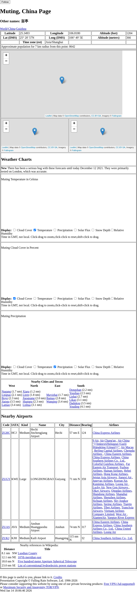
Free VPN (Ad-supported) (119, 583)
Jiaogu (5, 401)
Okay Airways (101, 490)
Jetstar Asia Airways (105, 477)
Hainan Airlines (113, 470)
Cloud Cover (24, 230)
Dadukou (74, 403)
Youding (74, 406)
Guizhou (21, 28)
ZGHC (6, 432)
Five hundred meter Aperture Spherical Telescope (47, 561)
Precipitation (65, 230)
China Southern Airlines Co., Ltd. (111, 459)
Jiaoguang (29, 398)
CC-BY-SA (96, 116)
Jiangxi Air (125, 477)
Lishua (27, 404)
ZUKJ (5, 538)
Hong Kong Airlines (116, 474)
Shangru (27, 401)
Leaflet (49, 116)
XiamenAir (99, 517)
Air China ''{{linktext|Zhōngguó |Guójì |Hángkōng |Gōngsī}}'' (111, 444)
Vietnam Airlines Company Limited (108, 512)
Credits (57, 577)
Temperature (44, 230)
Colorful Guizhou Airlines (109, 464)
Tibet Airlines (112, 507)
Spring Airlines (113, 504)
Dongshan (75, 389)
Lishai (73, 396)
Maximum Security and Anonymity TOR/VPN (31, 587)
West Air (121, 514)
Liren (26, 394)
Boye (5, 398)
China (11, 28)
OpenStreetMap (72, 116)
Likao (72, 399)
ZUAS (6, 527)
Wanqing (51, 401)
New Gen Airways (117, 487)
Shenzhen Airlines (114, 497)
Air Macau (127, 447)
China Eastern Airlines (118, 454)
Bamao (50, 398)
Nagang (6, 391)
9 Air (96, 440)
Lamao (6, 404)
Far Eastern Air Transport (111, 465)
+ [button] (6, 55)
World (3, 28)
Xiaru (26, 391)
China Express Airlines (106, 432)
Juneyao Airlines (102, 480)
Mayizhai (52, 394)
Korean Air (120, 480)
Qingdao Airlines (121, 490)
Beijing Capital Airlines (108, 450)
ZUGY (6, 479)
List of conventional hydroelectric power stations (47, 565)
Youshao (74, 393)
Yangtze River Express (120, 517)
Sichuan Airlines (102, 500)
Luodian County (27, 553)
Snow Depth (102, 230)
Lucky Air (99, 487)
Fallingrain (117, 116)
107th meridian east (29, 557)
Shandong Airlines (104, 494)
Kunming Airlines (103, 484)
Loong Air (121, 484)
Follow (5, 2)
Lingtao (6, 394)
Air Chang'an (108, 440)
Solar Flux (84, 230)
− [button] (6, 61)
